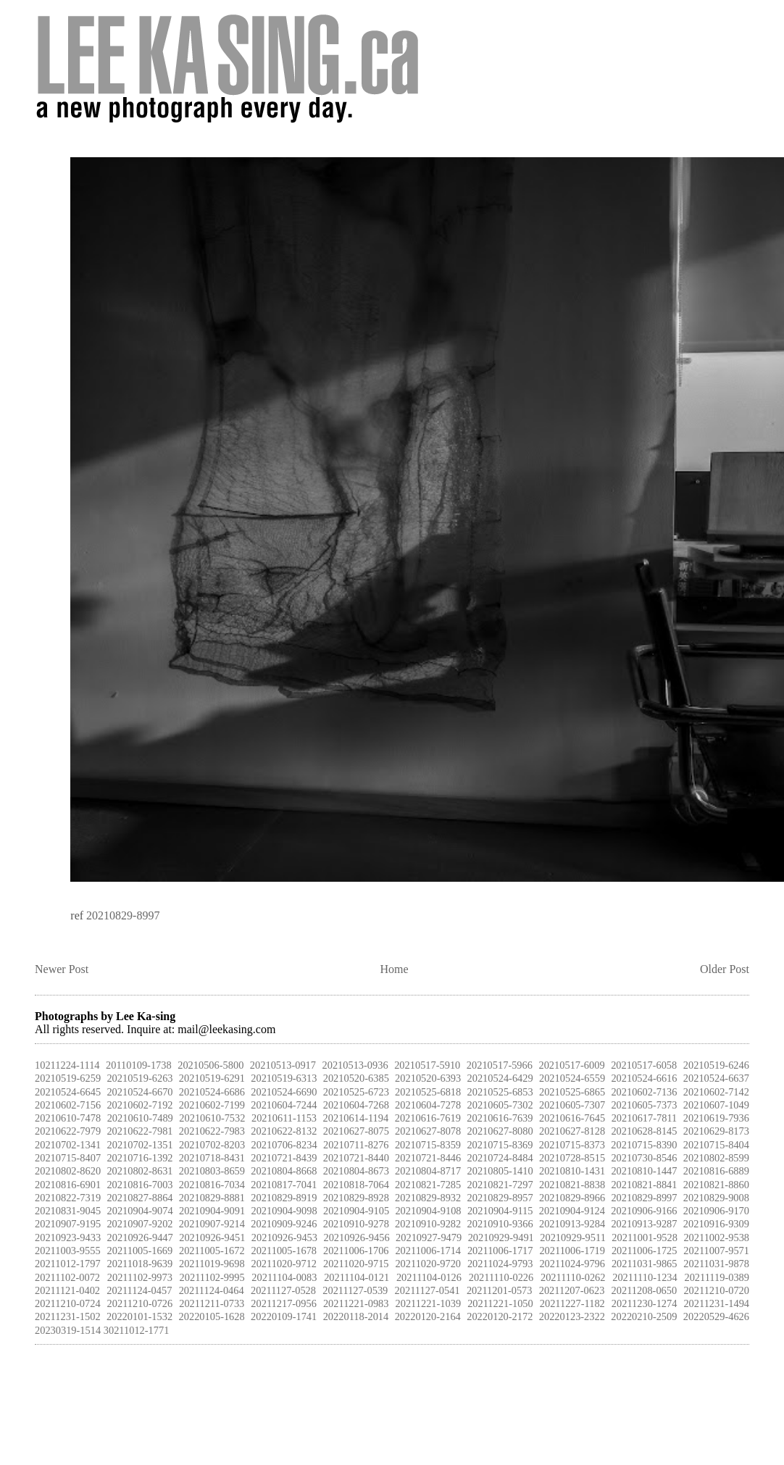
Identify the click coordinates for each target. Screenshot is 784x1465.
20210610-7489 (140, 1118)
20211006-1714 (428, 1250)
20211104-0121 (356, 1277)
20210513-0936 (355, 1065)
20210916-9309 (716, 1224)
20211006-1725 (644, 1250)
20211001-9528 (644, 1237)
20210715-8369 (500, 1145)
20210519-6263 (139, 1078)
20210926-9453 (284, 1237)
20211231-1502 (68, 1316)
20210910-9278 (356, 1224)
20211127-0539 (355, 1290)
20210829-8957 (500, 1197)
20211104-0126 (429, 1277)
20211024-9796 (572, 1263)
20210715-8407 (68, 1158)
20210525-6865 (572, 1092)
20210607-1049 (716, 1105)
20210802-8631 (139, 1171)
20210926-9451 (212, 1237)
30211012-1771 (137, 1330)
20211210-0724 (68, 1303)
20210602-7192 (139, 1105)
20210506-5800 (210, 1065)
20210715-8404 (716, 1145)
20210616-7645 (572, 1118)
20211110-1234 (644, 1277)
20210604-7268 (356, 1105)
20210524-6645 (68, 1092)
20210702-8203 (212, 1145)
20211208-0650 (644, 1290)
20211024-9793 (500, 1263)
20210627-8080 (500, 1131)
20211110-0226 (501, 1277)
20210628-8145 (644, 1131)
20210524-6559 (572, 1078)
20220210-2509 (644, 1316)
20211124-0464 (211, 1290)
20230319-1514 (68, 1330)
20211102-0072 (67, 1277)
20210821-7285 (428, 1184)
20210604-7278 (428, 1105)
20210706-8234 (284, 1145)
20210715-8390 (644, 1145)
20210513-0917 (283, 1065)
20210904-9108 (428, 1210)
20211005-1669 (139, 1250)
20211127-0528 (283, 1290)
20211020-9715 (356, 1263)
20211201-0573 (500, 1290)
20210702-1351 (139, 1145)
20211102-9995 (212, 1277)
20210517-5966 (500, 1065)
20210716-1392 (139, 1158)
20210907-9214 (212, 1224)
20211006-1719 (572, 1250)
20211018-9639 (139, 1263)
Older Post (724, 969)
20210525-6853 (500, 1092)
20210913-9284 (572, 1224)
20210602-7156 (68, 1105)
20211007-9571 (716, 1250)
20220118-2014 (356, 1316)
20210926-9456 (356, 1237)
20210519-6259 (68, 1078)
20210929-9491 (501, 1237)
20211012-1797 (68, 1263)
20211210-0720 (716, 1290)
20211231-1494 (716, 1303)
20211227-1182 (572, 1303)
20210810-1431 (572, 1171)
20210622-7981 (139, 1131)
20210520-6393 (428, 1078)
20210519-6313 (284, 1078)
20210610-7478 (68, 1118)
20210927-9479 (429, 1237)
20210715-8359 (428, 1145)
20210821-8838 (572, 1184)
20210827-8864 (139, 1197)
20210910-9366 (500, 1224)
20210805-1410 (500, 1171)
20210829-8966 (572, 1197)
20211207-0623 (572, 1290)
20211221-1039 (429, 1303)
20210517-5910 (427, 1065)
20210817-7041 (284, 1184)
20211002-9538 (716, 1237)
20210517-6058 (644, 1065)
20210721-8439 (284, 1158)
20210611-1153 (284, 1118)
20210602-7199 (212, 1105)
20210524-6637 (716, 1078)
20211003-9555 (68, 1250)
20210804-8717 (428, 1171)
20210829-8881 (212, 1197)
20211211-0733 (211, 1303)
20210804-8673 (356, 1171)
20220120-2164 (428, 1316)
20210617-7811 (644, 1118)
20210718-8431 (212, 1158)
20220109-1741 (284, 1316)
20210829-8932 (428, 1197)
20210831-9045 (68, 1210)
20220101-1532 (139, 1316)
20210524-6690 (284, 1092)
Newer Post (61, 969)
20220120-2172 (500, 1316)
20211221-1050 (500, 1303)
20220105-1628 (212, 1316)
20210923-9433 (68, 1237)
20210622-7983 (212, 1131)
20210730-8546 (644, 1158)
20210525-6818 (428, 1092)
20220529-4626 (716, 1316)
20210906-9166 (644, 1210)
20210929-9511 (573, 1237)
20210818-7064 (356, 1184)
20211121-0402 (67, 1290)
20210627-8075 (356, 1131)
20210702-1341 (68, 1145)
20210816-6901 (68, 1184)
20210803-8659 (212, 1171)
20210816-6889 (716, 1171)
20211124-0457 (139, 1290)
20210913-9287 (644, 1224)
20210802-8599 (716, 1158)
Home (394, 969)
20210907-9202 (139, 1224)
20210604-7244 (284, 1105)
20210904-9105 (356, 1210)
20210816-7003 (139, 1184)
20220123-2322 (572, 1316)
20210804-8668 (284, 1171)
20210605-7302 (500, 1105)
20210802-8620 (68, 1171)
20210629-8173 (716, 1131)
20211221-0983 (356, 1303)
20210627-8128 (572, 1131)
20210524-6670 (139, 1092)
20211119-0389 (716, 1277)
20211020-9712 (284, 1263)
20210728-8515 (572, 1158)
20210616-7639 (500, 1118)
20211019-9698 (212, 1263)
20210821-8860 (716, 1184)
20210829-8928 (356, 1197)
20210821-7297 (500, 1184)
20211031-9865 (644, 1263)
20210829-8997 (122, 915)
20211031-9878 (716, 1263)
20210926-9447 (140, 1237)
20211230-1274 (644, 1303)
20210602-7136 (644, 1092)
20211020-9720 (428, 1263)
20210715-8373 (572, 1145)
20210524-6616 (644, 1078)
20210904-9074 (139, 1210)
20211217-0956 (284, 1303)
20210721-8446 (428, 1158)
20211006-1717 (500, 1250)
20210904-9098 (284, 1210)
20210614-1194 (356, 1118)
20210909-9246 (284, 1224)
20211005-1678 (284, 1250)
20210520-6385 (356, 1078)
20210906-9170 (716, 1210)
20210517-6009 (571, 1065)
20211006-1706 (356, 1250)
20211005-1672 (212, 1250)
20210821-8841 (644, 1184)
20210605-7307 (572, 1105)
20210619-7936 (716, 1118)
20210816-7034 (212, 1184)
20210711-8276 (356, 1145)
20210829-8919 (284, 1197)
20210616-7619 (428, 1118)
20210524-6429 (500, 1078)
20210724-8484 (500, 1158)
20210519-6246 (716, 1065)
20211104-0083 (284, 1277)
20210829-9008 (716, 1197)
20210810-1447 (644, 1171)
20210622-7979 (68, 1131)
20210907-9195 (68, 1224)
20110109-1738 (139, 1065)
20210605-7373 (644, 1105)
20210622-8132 (284, 1131)
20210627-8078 (428, 1131)
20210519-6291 (212, 1078)
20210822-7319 (68, 1197)
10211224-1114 (67, 1065)
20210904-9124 (572, 1210)
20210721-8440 (356, 1158)
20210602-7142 (716, 1092)
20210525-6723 (356, 1092)
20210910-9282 (428, 1224)
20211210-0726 (140, 1303)
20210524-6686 (212, 1092)
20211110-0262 (573, 1277)
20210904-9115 (500, 1210)
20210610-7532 (212, 1118)
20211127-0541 (427, 1290)
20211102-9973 (139, 1277)
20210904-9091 (212, 1210)
